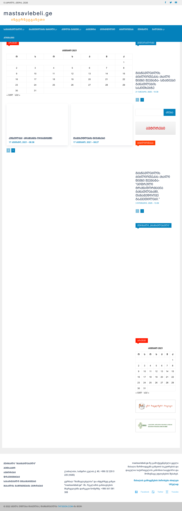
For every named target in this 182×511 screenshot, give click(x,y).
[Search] (169, 112)
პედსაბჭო (9, 468)
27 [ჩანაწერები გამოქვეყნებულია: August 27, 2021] (89, 85)
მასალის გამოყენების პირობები (23, 486)
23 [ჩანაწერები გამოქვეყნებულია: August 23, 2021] (16, 85)
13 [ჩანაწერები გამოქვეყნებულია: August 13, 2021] (89, 73)
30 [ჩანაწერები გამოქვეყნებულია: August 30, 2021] (16, 90)
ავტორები (10, 472)
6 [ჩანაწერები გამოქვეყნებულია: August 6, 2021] (89, 68)
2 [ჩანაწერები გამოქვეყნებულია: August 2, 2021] (16, 68)
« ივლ (10, 95)
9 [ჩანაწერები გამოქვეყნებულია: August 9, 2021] (16, 73)
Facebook (145, 492)
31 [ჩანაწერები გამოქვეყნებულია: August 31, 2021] (35, 90)
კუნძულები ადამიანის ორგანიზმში (31, 138)
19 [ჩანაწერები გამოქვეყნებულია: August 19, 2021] (72, 79)
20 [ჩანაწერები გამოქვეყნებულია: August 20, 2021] (89, 79)
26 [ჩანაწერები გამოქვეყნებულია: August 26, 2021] (72, 85)
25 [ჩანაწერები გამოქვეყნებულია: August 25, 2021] (54, 85)
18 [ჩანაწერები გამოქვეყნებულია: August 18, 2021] (54, 79)
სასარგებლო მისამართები (20, 481)
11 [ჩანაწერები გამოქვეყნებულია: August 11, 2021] (54, 73)
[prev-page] (8, 150)
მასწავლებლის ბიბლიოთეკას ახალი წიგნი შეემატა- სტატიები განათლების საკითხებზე (155, 80)
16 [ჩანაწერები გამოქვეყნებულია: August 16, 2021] (16, 79)
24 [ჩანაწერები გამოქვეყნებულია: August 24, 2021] (35, 85)
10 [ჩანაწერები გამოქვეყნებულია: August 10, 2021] (35, 73)
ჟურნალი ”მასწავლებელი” (20, 463)
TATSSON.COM (65, 506)
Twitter (160, 492)
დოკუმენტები (12, 477)
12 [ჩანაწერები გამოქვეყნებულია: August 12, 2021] (72, 73)
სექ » (17, 95)
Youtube (174, 492)
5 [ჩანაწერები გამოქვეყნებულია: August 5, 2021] (72, 68)
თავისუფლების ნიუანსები (89, 138)
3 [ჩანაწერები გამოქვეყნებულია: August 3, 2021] (35, 68)
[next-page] (13, 150)
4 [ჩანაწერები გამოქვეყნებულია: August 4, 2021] (53, 68)
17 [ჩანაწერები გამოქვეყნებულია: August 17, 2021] (35, 79)
